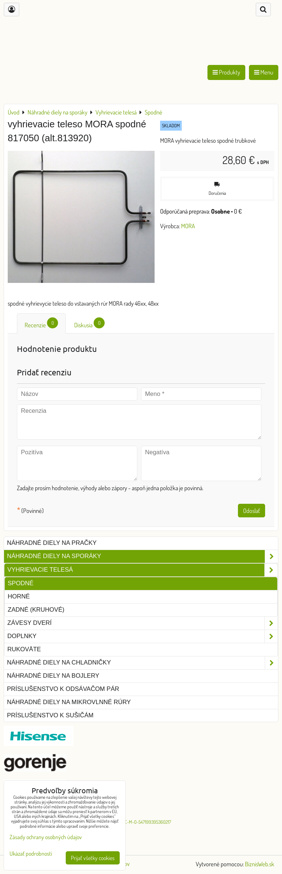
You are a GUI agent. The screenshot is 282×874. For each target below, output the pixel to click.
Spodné (20, 583)
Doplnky (142, 636)
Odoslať (251, 510)
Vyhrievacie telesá (142, 570)
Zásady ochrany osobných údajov (46, 837)
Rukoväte (24, 649)
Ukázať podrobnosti (31, 854)
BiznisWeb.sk (259, 864)
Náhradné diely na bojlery (53, 675)
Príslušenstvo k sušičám (50, 715)
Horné (19, 596)
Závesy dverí (142, 623)
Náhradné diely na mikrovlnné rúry (69, 702)
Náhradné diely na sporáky (142, 556)
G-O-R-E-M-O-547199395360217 (141, 822)
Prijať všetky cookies (93, 858)
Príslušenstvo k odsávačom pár (63, 688)
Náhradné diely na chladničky (142, 662)
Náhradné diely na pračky (52, 542)
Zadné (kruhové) (36, 609)
